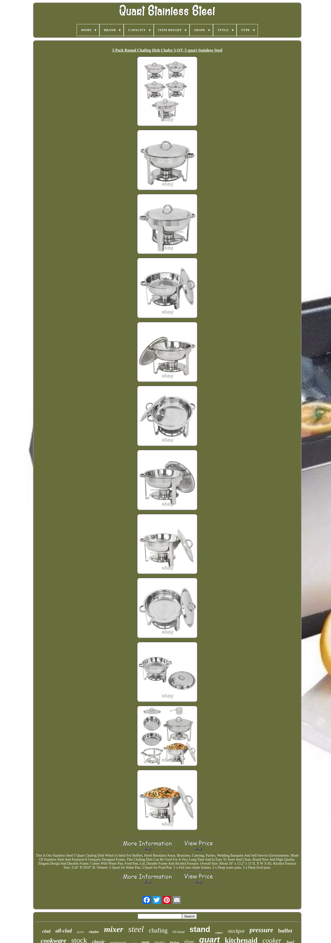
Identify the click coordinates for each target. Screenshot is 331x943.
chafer (94, 932)
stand (200, 929)
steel (136, 929)
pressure (261, 930)
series (80, 932)
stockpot (236, 931)
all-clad (63, 931)
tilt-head (178, 932)
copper (219, 932)
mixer (113, 929)
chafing (158, 930)
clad (46, 931)
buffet (285, 930)
